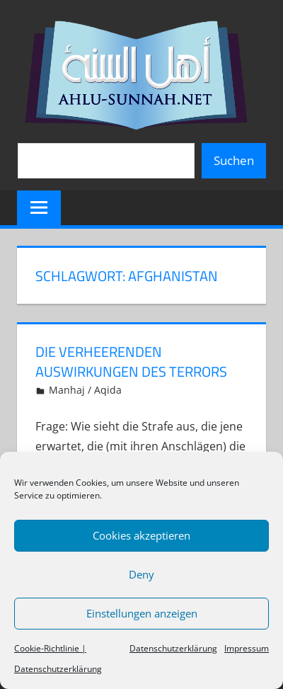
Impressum (246, 648)
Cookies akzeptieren (141, 535)
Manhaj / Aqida (85, 390)
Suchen (234, 160)
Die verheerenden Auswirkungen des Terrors (131, 361)
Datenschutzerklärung (173, 648)
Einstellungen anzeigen (141, 613)
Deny (141, 574)
